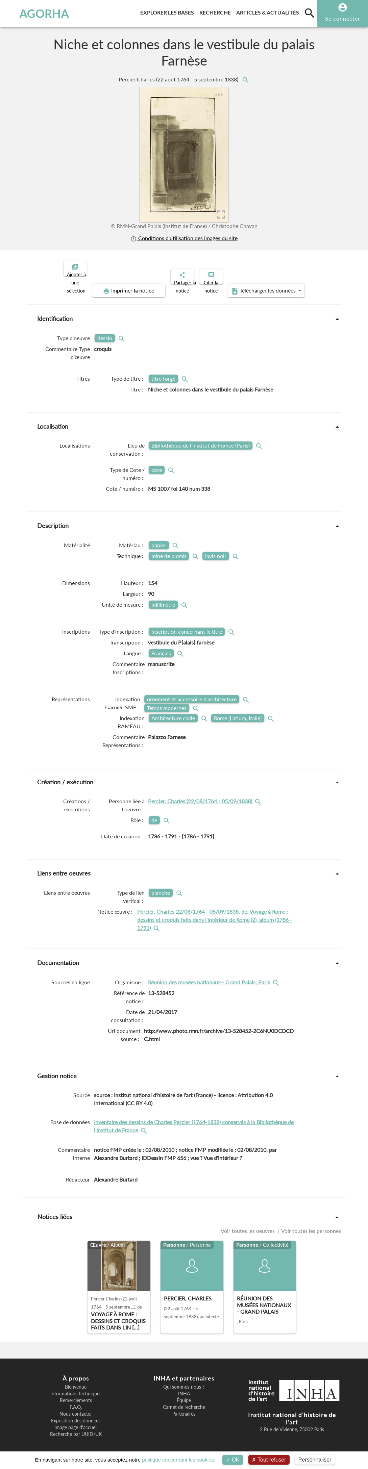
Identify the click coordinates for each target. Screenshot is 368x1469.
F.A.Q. (76, 1401)
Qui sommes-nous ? (183, 1381)
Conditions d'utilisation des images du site (183, 238)
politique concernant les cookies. (178, 1460)
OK (233, 1460)
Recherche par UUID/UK (76, 1428)
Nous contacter (75, 1408)
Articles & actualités (269, 11)
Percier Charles (179, 79)
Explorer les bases (168, 11)
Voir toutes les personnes (310, 1225)
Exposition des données (75, 1415)
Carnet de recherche (184, 1401)
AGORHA (36, 13)
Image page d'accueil (75, 1421)
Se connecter (342, 18)
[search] (309, 13)
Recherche (216, 11)
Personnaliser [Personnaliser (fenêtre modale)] (315, 1460)
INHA (184, 1388)
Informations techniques (75, 1388)
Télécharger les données (260, 285)
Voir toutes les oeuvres (248, 1225)
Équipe (184, 1394)
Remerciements (76, 1394)
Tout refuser (269, 1460)
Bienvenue (76, 1381)
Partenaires (183, 1408)
